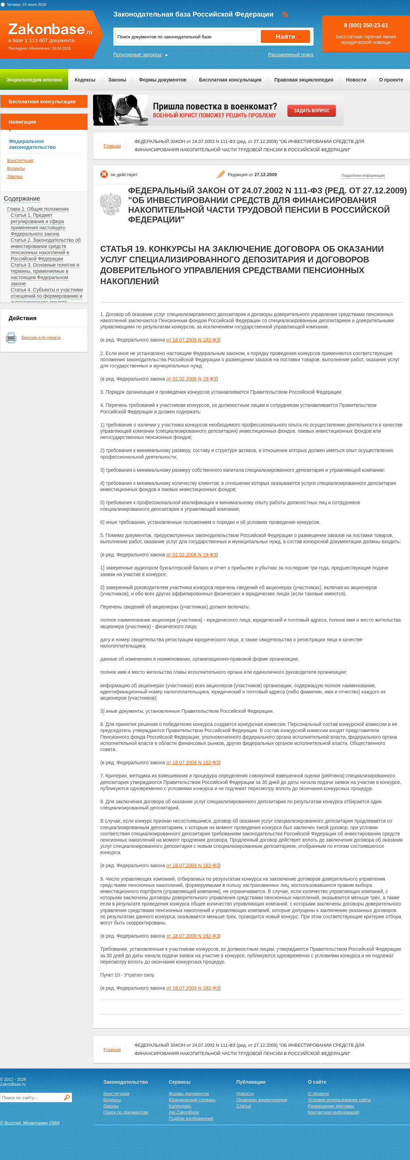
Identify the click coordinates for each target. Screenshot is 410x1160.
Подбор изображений (191, 1118)
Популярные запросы (137, 54)
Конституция (20, 160)
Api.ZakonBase (184, 1112)
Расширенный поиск (291, 54)
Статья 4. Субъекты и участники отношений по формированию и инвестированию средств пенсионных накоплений (47, 299)
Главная (112, 145)
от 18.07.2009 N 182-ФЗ (192, 340)
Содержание (22, 198)
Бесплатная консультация (230, 80)
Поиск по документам (125, 1112)
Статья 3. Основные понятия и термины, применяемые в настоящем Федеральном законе (45, 274)
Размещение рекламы (331, 1106)
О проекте (391, 80)
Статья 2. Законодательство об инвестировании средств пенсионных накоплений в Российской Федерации (46, 249)
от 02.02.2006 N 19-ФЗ (191, 379)
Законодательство (125, 1082)
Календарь (180, 1106)
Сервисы (180, 1082)
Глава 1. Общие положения (38, 209)
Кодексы (85, 80)
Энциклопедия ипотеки (34, 80)
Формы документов (162, 80)
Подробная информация (363, 175)
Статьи (243, 1106)
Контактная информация (333, 1112)
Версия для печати (41, 337)
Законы (117, 80)
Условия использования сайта (339, 1099)
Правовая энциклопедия (303, 80)
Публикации (250, 1082)
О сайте (317, 1082)
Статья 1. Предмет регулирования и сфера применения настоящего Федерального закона (38, 224)
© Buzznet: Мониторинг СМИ (30, 1122)
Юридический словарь (192, 1099)
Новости (356, 80)
